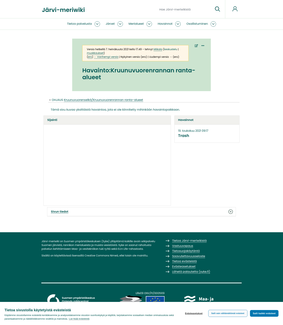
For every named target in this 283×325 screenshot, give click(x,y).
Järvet (110, 24)
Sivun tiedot (141, 212)
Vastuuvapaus (182, 246)
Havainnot (165, 24)
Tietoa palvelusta (79, 24)
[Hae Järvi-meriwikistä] (185, 9)
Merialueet (136, 24)
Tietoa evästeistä (184, 261)
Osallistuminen (197, 24)
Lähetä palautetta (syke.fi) (191, 272)
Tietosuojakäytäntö (186, 251)
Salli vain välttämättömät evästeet (227, 313)
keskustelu (170, 49)
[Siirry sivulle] (217, 9)
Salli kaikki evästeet (264, 313)
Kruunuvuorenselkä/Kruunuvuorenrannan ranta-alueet (103, 100)
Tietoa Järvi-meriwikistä (189, 241)
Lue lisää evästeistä (79, 318)
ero (90, 57)
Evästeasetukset (194, 313)
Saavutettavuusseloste (188, 256)
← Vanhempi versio (106, 57)
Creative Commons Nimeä (101, 255)
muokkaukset (95, 53)
